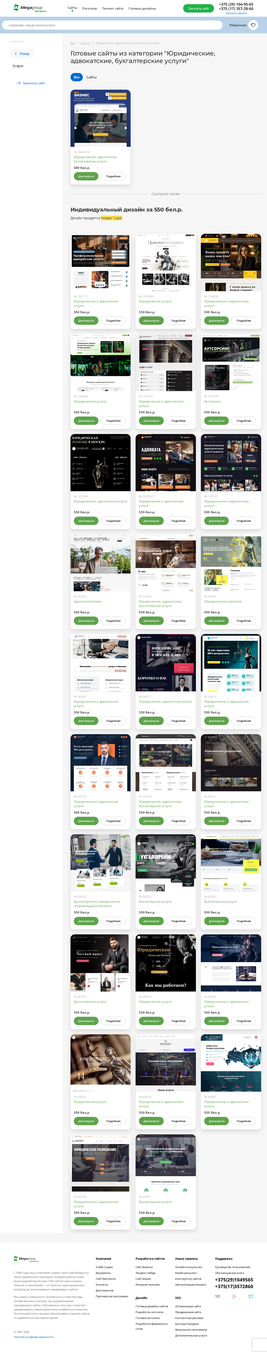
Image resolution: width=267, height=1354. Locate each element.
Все (76, 77)
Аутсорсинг (212, 401)
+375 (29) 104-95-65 (236, 4)
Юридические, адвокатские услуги (100, 501)
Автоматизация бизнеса (190, 1284)
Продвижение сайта (188, 1312)
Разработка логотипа (149, 1312)
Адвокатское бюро (88, 601)
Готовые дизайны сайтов (152, 1306)
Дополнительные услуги (191, 1335)
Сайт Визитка (144, 1267)
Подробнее (113, 176)
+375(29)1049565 (234, 1279)
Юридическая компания (223, 601)
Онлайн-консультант (188, 1267)
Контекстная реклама (189, 1318)
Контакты (102, 1284)
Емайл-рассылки (185, 1273)
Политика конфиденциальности (34, 1337)
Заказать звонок (236, 13)
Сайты (72, 7)
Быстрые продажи (187, 1324)
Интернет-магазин (148, 1284)
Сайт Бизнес (143, 1279)
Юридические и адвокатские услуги (96, 303)
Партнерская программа (112, 1296)
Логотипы (89, 8)
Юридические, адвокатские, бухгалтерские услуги (95, 159)
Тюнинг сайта (112, 8)
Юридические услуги (155, 301)
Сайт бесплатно (106, 1279)
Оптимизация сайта (188, 1306)
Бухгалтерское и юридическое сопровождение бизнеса (97, 903)
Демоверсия (86, 176)
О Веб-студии (104, 1267)
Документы (103, 1273)
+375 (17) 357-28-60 (236, 8)
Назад (22, 53)
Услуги (18, 66)
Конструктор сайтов (188, 1279)
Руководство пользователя (232, 1267)
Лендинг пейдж (146, 1273)
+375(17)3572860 (234, 1286)
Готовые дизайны (142, 8)
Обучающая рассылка (229, 1273)
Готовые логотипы (148, 1318)
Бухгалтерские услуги (155, 901)
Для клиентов (104, 1290)
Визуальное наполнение (191, 1329)
